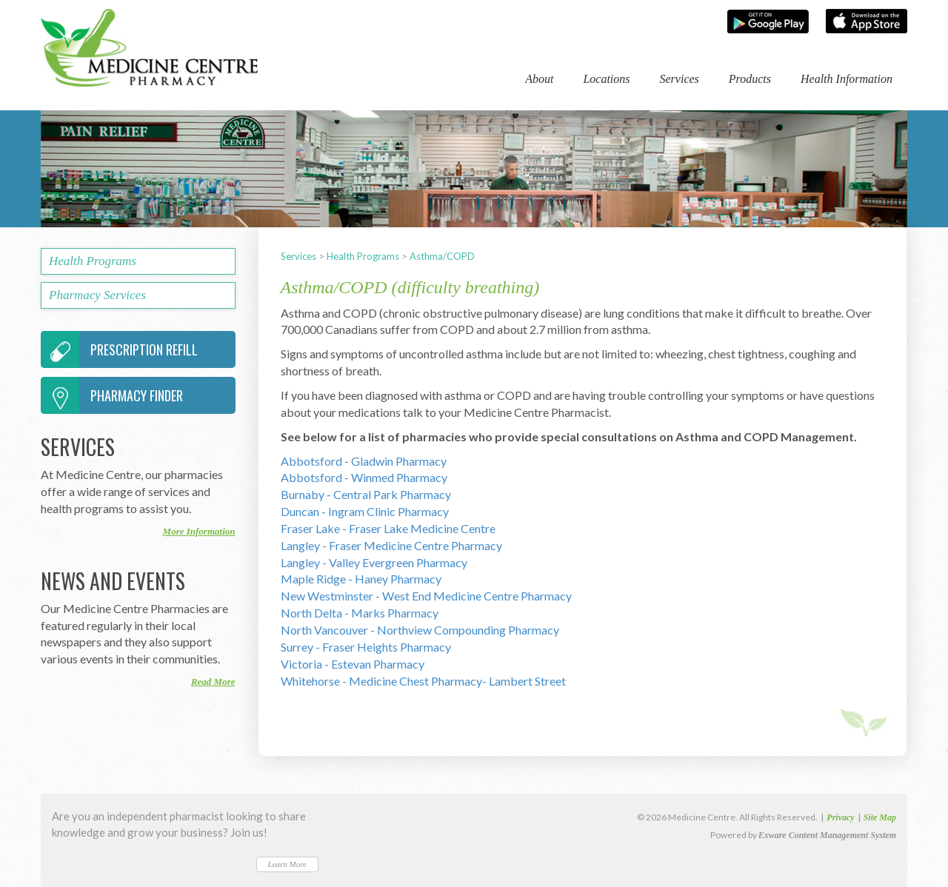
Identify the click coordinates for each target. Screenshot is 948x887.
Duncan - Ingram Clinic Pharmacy (365, 511)
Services (679, 79)
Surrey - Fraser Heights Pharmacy (366, 647)
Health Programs (363, 256)
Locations (606, 79)
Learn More (287, 864)
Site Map (880, 817)
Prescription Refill (119, 349)
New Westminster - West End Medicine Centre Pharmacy (426, 596)
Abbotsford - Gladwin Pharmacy (364, 461)
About (539, 79)
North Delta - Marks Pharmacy (359, 613)
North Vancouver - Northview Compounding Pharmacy (420, 630)
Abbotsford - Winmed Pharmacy (364, 477)
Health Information (846, 79)
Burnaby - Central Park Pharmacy (366, 494)
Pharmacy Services (97, 295)
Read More (213, 681)
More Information (199, 531)
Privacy (840, 817)
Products (750, 79)
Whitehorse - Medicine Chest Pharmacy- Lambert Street (423, 681)
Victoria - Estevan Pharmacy (352, 664)
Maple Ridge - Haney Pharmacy (361, 579)
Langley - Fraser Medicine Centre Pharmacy (391, 545)
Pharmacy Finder (112, 395)
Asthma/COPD (442, 256)
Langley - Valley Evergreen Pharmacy (374, 562)
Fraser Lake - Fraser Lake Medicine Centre (388, 528)
